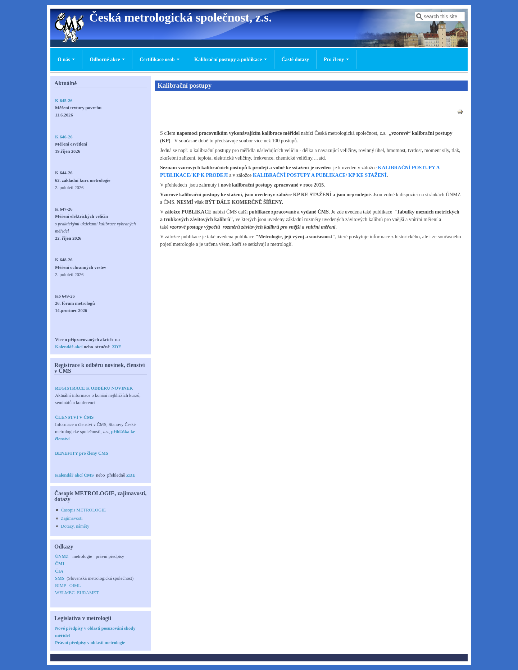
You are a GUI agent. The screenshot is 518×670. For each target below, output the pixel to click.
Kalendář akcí (69, 346)
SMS (59, 578)
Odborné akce (107, 59)
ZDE (116, 346)
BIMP (60, 585)
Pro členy (336, 59)
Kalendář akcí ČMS (75, 475)
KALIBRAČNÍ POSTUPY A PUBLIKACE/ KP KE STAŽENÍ (320, 175)
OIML (75, 585)
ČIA (59, 571)
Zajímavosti (71, 518)
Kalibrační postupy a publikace (230, 59)
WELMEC (65, 592)
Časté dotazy (295, 59)
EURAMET (88, 592)
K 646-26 (64, 136)
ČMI (59, 563)
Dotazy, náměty (75, 526)
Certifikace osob (160, 59)
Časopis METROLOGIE (83, 510)
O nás (66, 59)
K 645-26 (64, 100)
